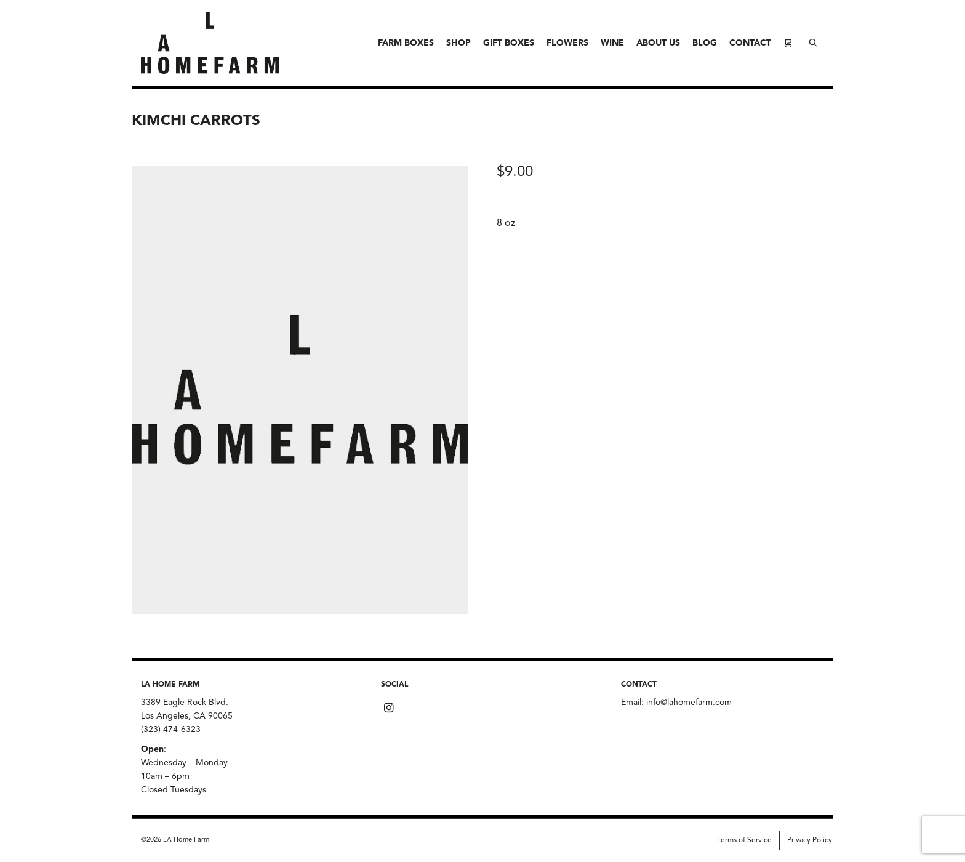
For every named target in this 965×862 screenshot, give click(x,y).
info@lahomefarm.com (689, 702)
